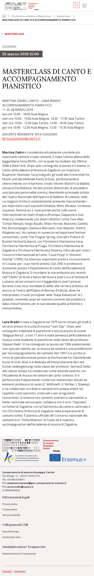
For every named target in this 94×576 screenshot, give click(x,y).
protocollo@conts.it (20, 486)
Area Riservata (10, 531)
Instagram (20, 571)
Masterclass (64, 16)
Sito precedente (11, 515)
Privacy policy (10, 504)
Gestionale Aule (11, 537)
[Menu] (84, 5)
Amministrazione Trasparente (19, 553)
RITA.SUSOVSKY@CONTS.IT (21, 139)
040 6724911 (18, 479)
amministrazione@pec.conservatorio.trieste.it (36, 483)
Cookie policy (9, 509)
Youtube (7, 571)
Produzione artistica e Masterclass (31, 16)
